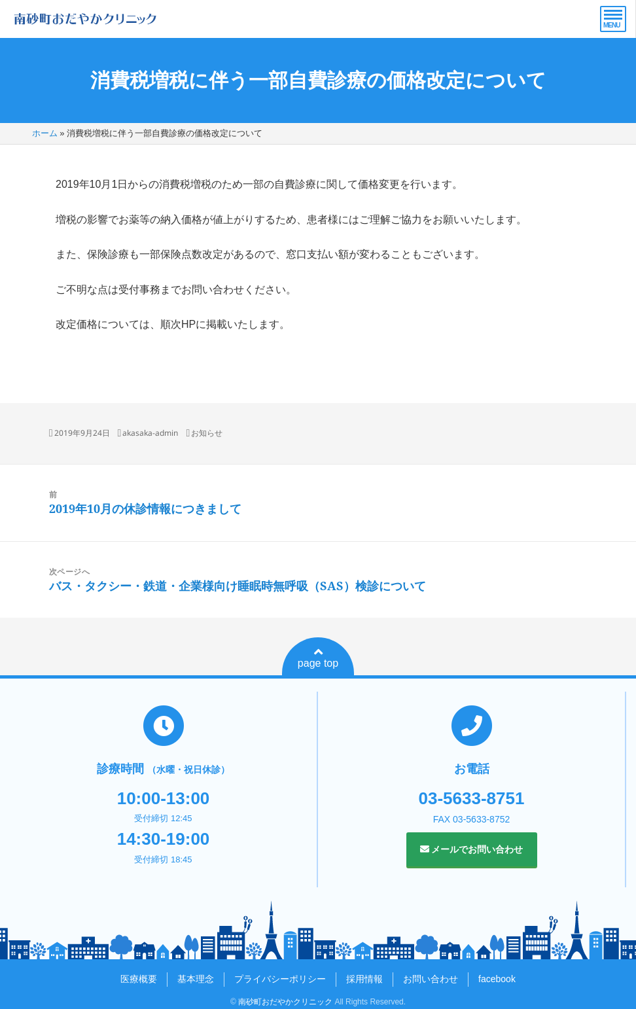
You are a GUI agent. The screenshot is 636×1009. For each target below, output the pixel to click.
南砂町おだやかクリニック (285, 1001)
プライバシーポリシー (280, 979)
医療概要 (138, 979)
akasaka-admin (150, 432)
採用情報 (364, 979)
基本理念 (195, 979)
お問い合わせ (430, 979)
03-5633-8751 (472, 798)
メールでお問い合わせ (471, 849)
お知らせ (206, 432)
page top (318, 657)
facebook (497, 979)
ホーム (45, 133)
